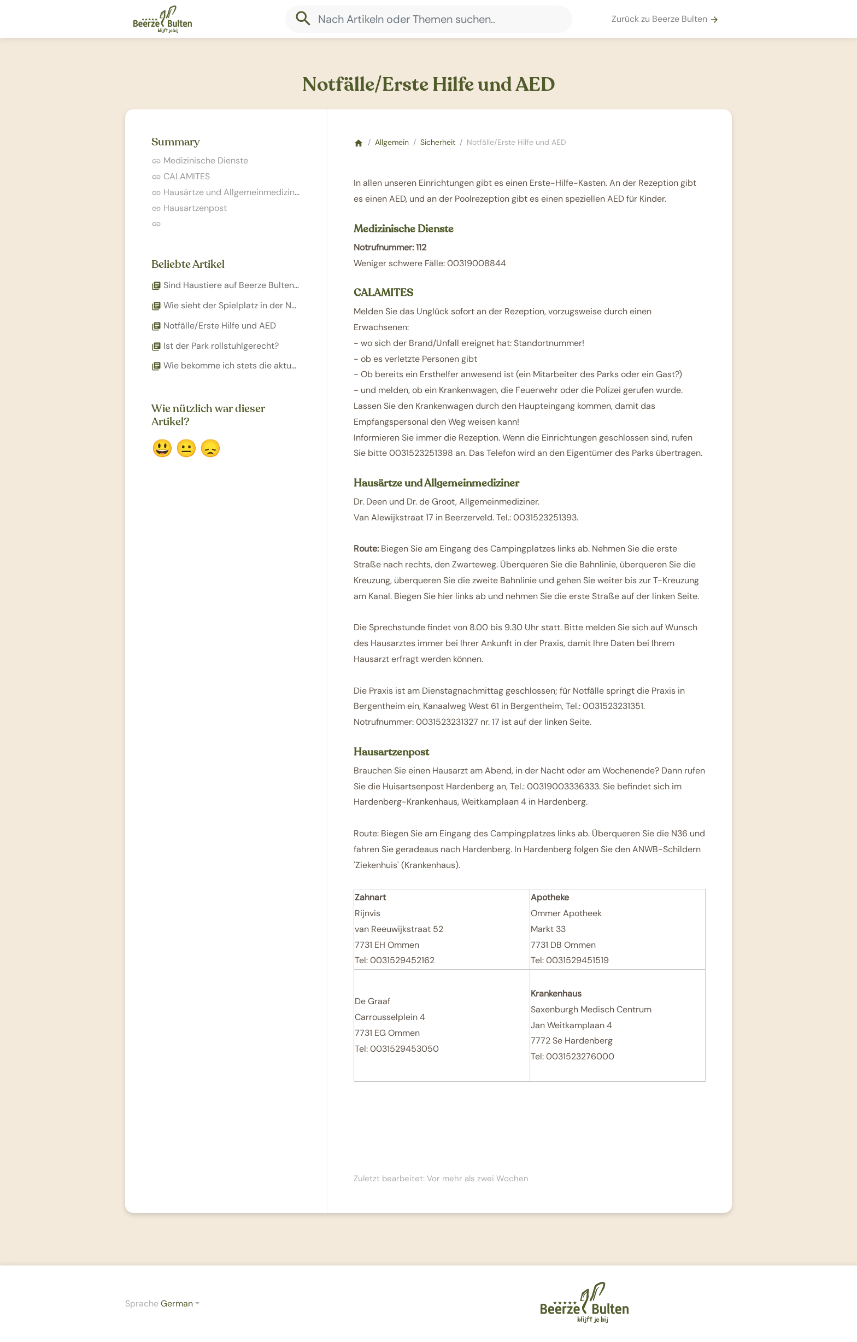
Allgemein (392, 142)
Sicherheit (437, 142)
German (177, 1303)
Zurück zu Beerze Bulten (665, 19)
